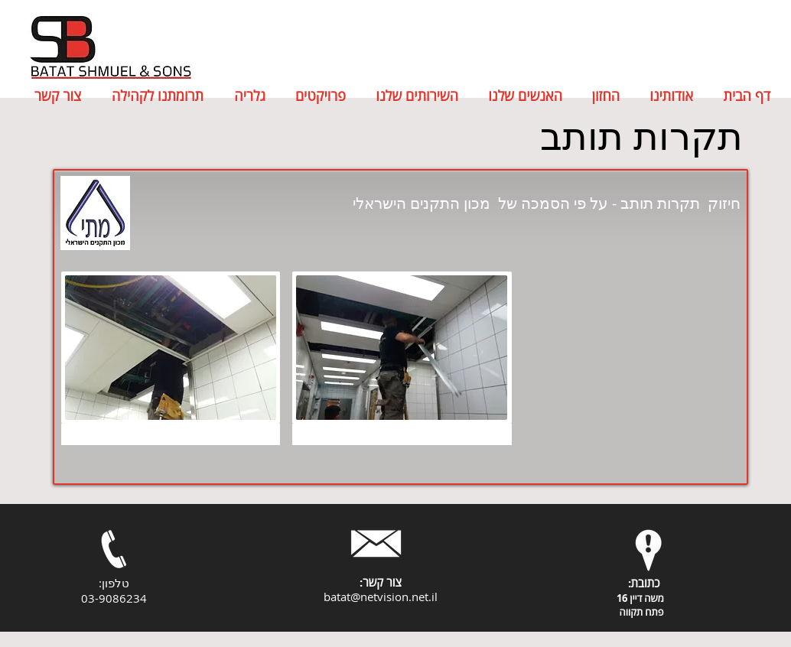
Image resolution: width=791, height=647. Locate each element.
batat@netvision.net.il (381, 596)
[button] (170, 358)
